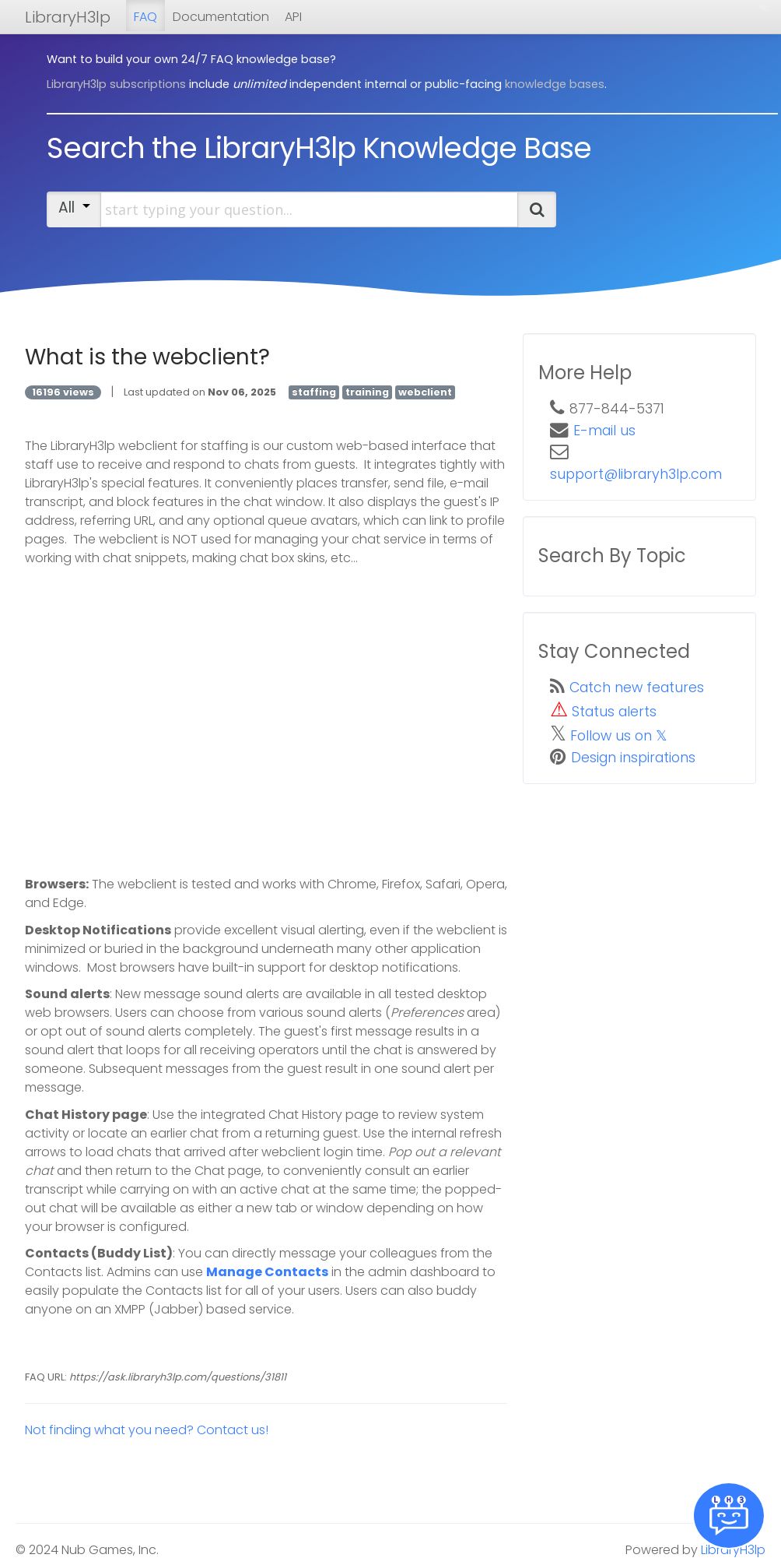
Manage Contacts (267, 1272)
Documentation (221, 17)
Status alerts (614, 711)
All (74, 207)
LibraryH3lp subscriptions (116, 84)
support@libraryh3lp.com (636, 474)
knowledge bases (554, 84)
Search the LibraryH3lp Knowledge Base (319, 148)
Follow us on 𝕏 (618, 735)
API (293, 17)
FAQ (145, 17)
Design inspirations (633, 757)
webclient (425, 392)
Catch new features (636, 687)
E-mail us (604, 430)
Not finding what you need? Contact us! (146, 1430)
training (367, 392)
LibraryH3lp (67, 17)
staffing (314, 392)
